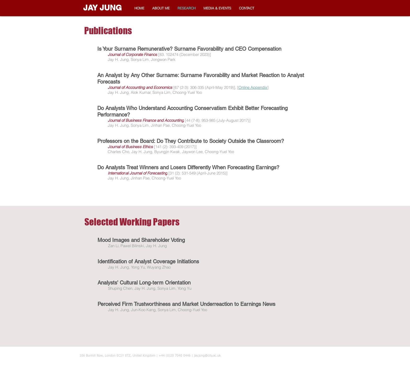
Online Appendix (252, 87)
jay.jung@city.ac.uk (207, 355)
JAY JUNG (102, 7)
